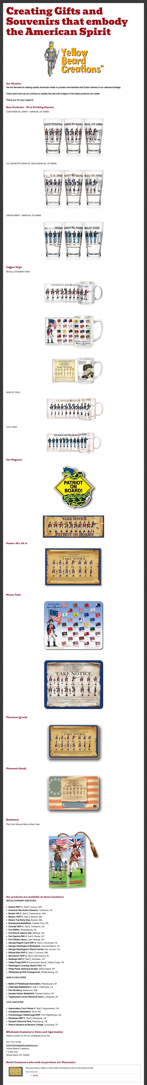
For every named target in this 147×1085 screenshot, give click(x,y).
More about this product (32, 1071)
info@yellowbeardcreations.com (22, 1045)
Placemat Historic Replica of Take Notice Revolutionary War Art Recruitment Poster (59, 1068)
